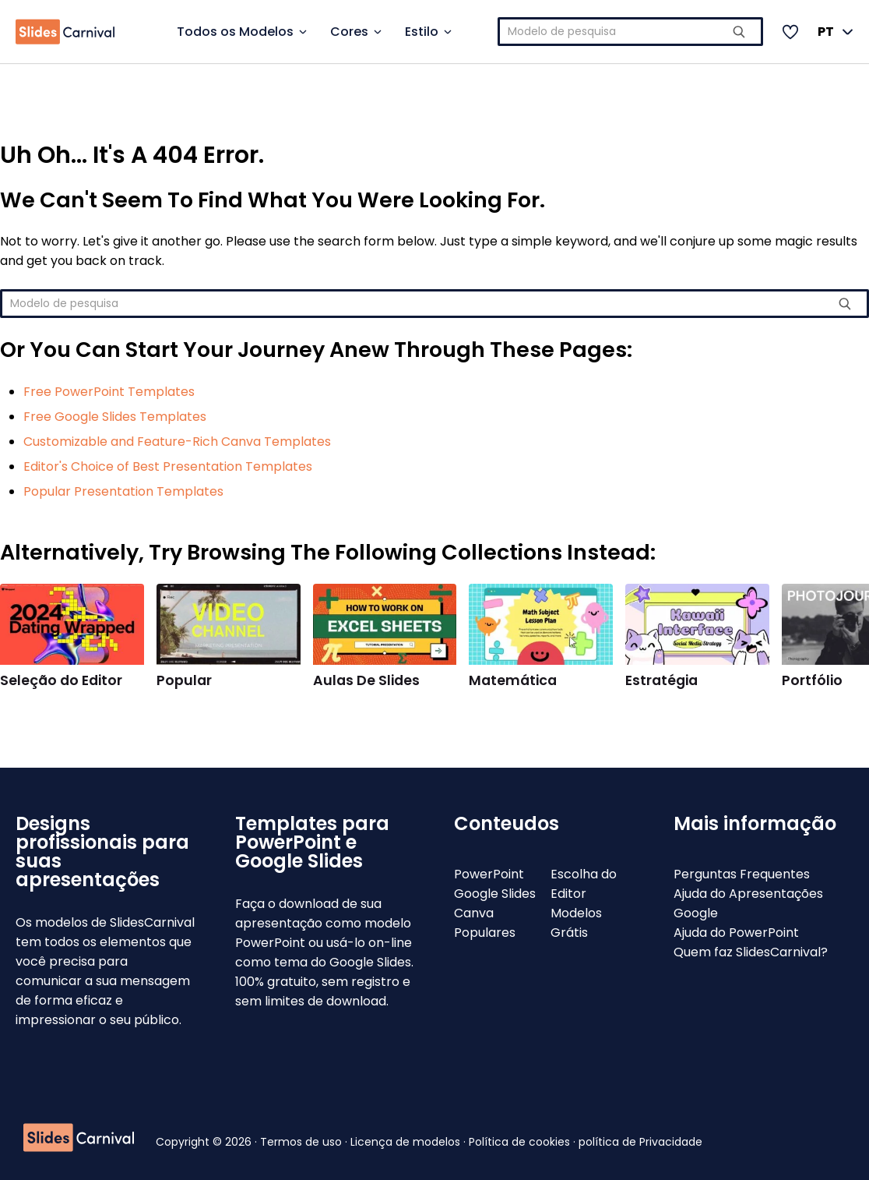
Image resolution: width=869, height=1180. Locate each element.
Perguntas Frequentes (742, 874)
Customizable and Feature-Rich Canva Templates (177, 441)
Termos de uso (302, 1142)
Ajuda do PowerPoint (736, 933)
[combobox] (630, 31)
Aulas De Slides (366, 680)
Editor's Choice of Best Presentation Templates (167, 466)
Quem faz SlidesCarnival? (751, 952)
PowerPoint (489, 874)
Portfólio (812, 680)
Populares (484, 933)
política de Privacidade (640, 1142)
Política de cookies (521, 1142)
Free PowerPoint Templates (109, 392)
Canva (474, 913)
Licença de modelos (406, 1142)
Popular (184, 680)
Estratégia (661, 680)
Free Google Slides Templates (114, 417)
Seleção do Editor (61, 680)
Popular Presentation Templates (123, 491)
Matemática (513, 680)
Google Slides (495, 894)
